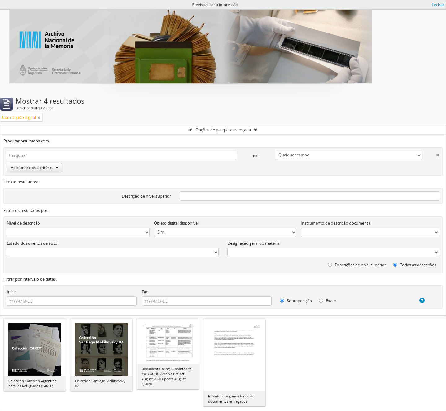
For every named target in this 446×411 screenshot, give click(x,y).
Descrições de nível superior (357, 265)
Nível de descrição (23, 223)
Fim (145, 292)
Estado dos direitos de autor (33, 243)
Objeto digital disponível (176, 223)
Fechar (438, 4)
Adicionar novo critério (34, 167)
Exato (327, 301)
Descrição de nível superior (146, 196)
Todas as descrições (414, 265)
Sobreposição (296, 301)
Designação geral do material (253, 243)
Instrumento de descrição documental (336, 223)
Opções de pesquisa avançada (223, 130)
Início (12, 292)
